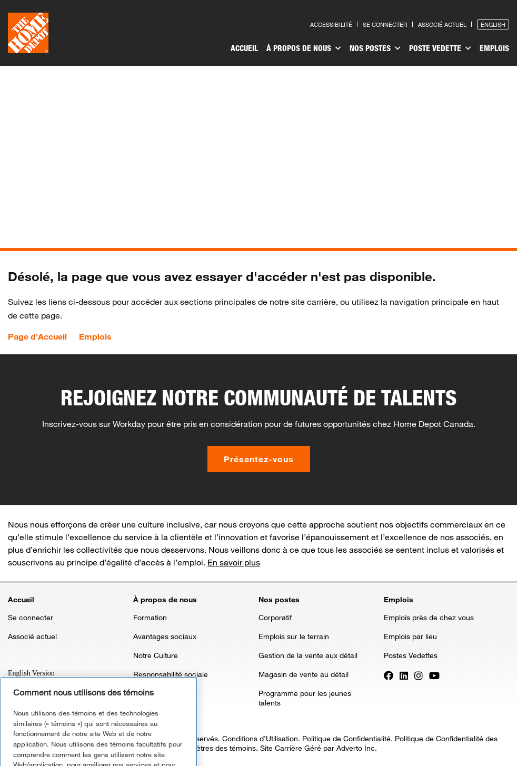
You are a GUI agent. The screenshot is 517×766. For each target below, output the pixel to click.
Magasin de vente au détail (303, 674)
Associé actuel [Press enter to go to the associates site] (442, 24)
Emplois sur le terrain (293, 636)
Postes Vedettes (411, 655)
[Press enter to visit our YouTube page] (434, 675)
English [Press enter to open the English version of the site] (493, 24)
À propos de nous (303, 48)
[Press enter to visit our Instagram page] (418, 675)
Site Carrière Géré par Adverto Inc (317, 747)
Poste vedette (440, 48)
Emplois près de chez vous (429, 617)
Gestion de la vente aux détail (307, 655)
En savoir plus (233, 562)
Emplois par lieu (410, 636)
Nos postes (375, 48)
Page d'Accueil (37, 336)
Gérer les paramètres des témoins (99, 749)
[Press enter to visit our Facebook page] (388, 675)
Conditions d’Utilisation (260, 738)
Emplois (494, 48)
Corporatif (275, 617)
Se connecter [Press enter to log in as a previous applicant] (385, 24)
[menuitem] (244, 49)
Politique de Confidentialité (346, 738)
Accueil (244, 48)
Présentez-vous (259, 459)
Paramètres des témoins (215, 747)
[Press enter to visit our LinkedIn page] (404, 675)
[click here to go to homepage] (28, 33)
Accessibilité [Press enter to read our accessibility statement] (331, 24)
